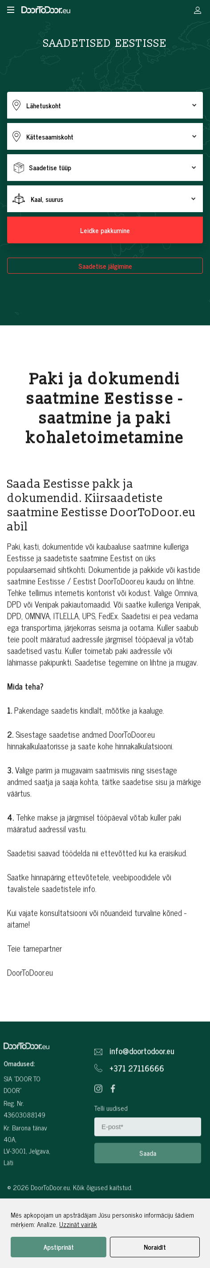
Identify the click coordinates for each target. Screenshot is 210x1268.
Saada (147, 1171)
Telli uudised (111, 1126)
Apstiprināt (59, 1246)
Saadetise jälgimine (105, 265)
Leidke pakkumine (105, 230)
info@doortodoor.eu (141, 1069)
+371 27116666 (136, 1087)
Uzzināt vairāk (78, 1224)
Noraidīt (155, 1246)
